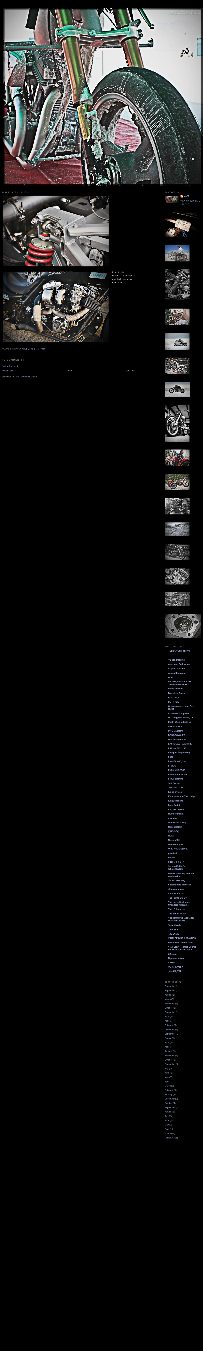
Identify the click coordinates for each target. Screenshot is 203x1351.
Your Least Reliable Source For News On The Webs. (182, 948)
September (170, 986)
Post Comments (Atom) (26, 376)
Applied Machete (176, 668)
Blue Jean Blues (176, 693)
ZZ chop (172, 954)
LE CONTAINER (176, 809)
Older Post (130, 370)
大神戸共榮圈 (174, 971)
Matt (186, 196)
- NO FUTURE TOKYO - (180, 651)
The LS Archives (176, 909)
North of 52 (174, 840)
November (170, 1003)
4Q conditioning (176, 660)
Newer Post (7, 370)
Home (69, 370)
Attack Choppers (176, 673)
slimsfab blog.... (176, 889)
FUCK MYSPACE (176, 770)
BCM (170, 677)
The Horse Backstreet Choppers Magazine (179, 903)
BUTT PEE (173, 702)
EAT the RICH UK (177, 748)
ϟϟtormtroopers (176, 958)
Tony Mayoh (174, 925)
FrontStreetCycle (177, 761)
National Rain (175, 827)
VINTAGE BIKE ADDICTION (182, 938)
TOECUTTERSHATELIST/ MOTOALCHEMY (181, 919)
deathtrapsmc (175, 726)
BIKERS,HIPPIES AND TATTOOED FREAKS (179, 683)
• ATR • (171, 962)
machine (172, 818)
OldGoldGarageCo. (178, 848)
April (167, 1021)
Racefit (171, 857)
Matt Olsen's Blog (177, 822)
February (169, 1025)
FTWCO (172, 766)
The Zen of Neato (177, 913)
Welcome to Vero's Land (180, 942)
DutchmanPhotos (177, 739)
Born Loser (174, 697)
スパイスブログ (175, 967)
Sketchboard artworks (179, 884)
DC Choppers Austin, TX (180, 717)
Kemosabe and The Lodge (181, 796)
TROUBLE (173, 929)
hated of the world (177, 774)
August (168, 995)
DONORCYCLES (176, 735)
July (166, 1068)
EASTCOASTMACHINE (180, 744)
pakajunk (172, 853)
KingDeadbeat (175, 801)
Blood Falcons (175, 688)
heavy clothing (175, 779)
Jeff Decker (174, 783)
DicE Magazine (175, 731)
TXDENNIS (173, 934)
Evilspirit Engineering (179, 752)
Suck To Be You (176, 893)
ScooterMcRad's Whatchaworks (176, 867)
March (168, 999)
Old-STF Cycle (175, 844)
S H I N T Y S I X (176, 862)
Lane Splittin (174, 805)
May (167, 1077)
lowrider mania (175, 813)
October (168, 1008)
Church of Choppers (178, 713)
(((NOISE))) (173, 831)
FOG (170, 757)
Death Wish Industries (179, 722)
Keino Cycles (175, 792)
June (167, 1016)
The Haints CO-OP (177, 898)
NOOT (171, 835)
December (170, 1029)
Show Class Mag (176, 880)
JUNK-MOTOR (175, 787)
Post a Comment (10, 366)
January (168, 1051)
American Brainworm (179, 664)
